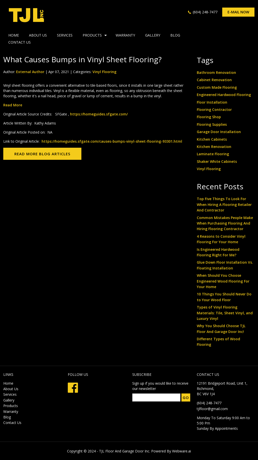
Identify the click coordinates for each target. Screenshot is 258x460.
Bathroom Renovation (216, 72)
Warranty (125, 35)
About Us (38, 35)
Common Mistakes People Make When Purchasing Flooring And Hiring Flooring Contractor (225, 223)
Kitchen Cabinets (212, 139)
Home (8, 383)
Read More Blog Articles (42, 153)
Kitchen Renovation (214, 146)
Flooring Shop (209, 116)
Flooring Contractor (214, 109)
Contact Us (19, 42)
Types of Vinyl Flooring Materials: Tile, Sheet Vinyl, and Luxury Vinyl (225, 313)
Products (92, 35)
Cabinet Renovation (214, 79)
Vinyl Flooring (104, 71)
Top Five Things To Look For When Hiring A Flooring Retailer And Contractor (224, 204)
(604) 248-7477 (205, 12)
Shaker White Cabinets (217, 161)
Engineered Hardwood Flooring (224, 94)
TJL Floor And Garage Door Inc (124, 451)
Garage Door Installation (219, 131)
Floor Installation (212, 102)
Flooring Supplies (212, 124)
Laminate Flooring (213, 153)
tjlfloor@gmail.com (212, 408)
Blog (175, 35)
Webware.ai (181, 451)
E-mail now (238, 12)
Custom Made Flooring (217, 87)
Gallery (152, 35)
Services (65, 35)
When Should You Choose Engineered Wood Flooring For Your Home (223, 281)
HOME (13, 35)
